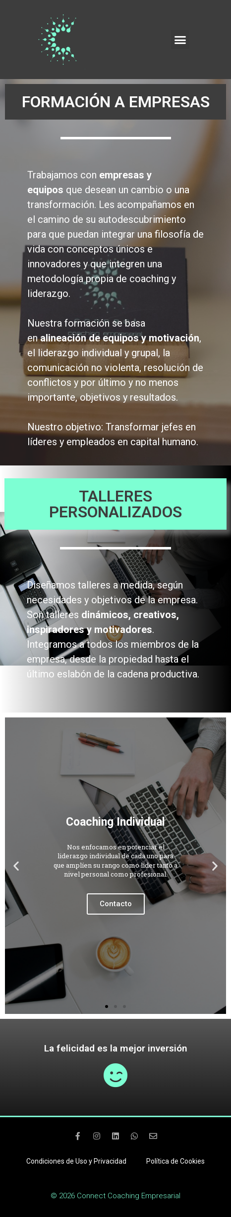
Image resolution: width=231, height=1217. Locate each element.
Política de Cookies (175, 1161)
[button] (180, 39)
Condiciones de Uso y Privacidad (76, 1161)
